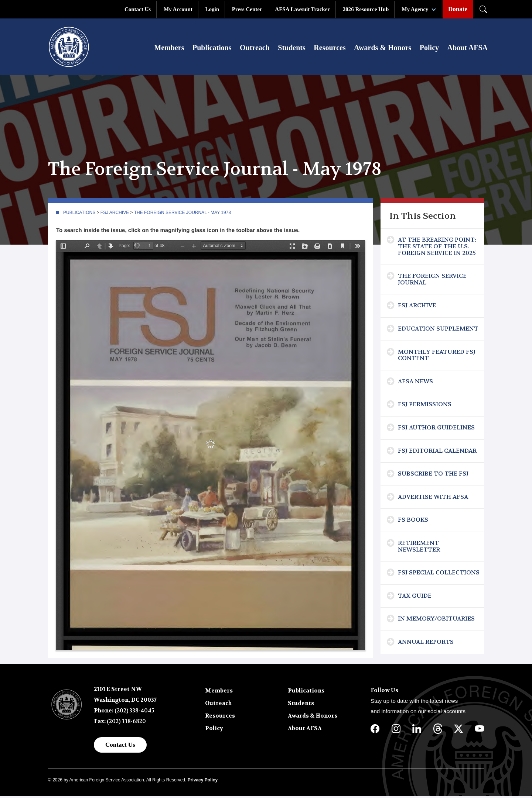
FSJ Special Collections (439, 574)
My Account (178, 9)
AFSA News (415, 383)
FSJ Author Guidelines (436, 429)
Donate (457, 9)
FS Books (413, 522)
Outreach (255, 49)
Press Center (247, 9)
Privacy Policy (203, 782)
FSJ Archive (114, 214)
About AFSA (467, 49)
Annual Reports (426, 644)
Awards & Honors (382, 49)
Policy (429, 49)
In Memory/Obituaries (436, 621)
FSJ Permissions (424, 407)
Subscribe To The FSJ (433, 476)
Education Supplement (438, 331)
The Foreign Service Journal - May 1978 (182, 214)
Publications (212, 49)
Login (212, 9)
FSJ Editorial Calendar (437, 453)
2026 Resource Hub (366, 9)
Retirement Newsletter (419, 548)
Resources (329, 49)
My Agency (415, 9)
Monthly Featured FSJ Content (436, 357)
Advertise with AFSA (433, 499)
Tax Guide (415, 598)
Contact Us (138, 9)
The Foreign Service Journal (432, 281)
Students (291, 49)
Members (169, 49)
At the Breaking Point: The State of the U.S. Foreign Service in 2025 (437, 248)
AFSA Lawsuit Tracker (302, 9)
